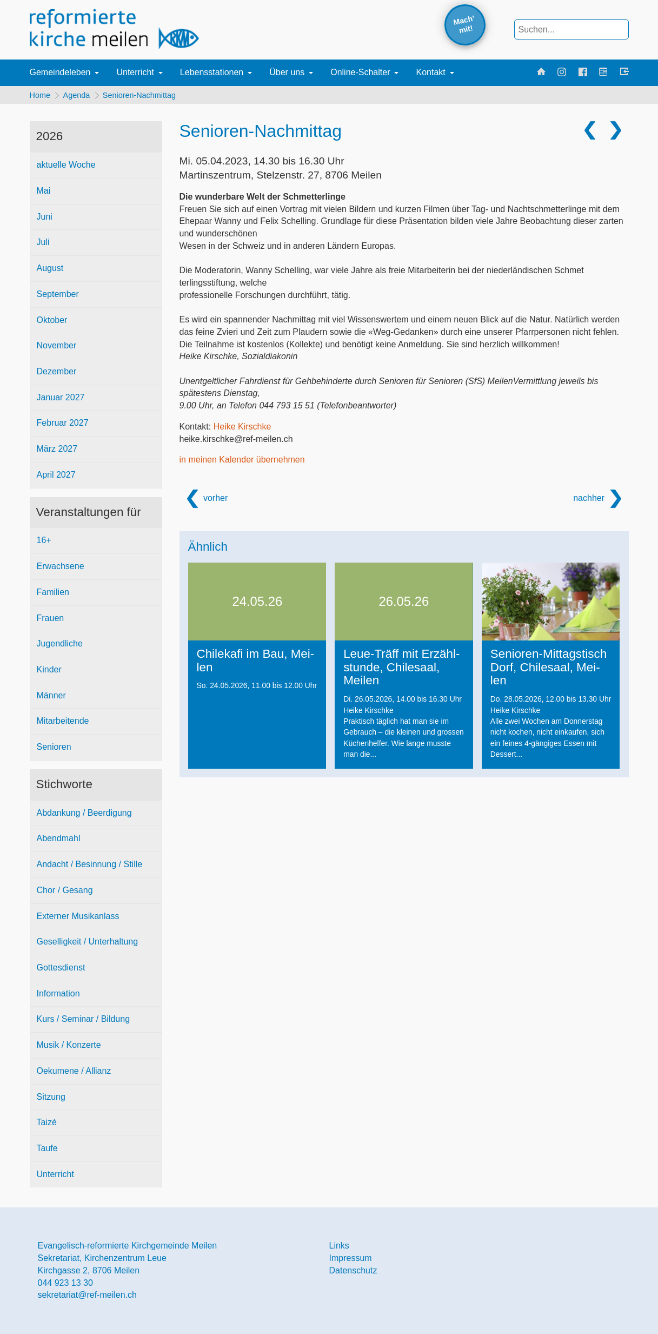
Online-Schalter (360, 72)
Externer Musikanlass (78, 918)
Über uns (286, 72)
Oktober (52, 322)
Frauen (50, 620)
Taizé (47, 1125)
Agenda (79, 96)
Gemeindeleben (60, 72)
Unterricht (135, 72)
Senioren (54, 750)
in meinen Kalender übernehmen (242, 462)
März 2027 (57, 452)
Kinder (49, 672)
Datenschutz (353, 1273)
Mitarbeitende (63, 724)
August (50, 270)
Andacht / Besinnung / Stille (90, 866)
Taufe (47, 1150)
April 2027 (56, 477)
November (57, 348)
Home (40, 96)
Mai (44, 193)
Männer (51, 698)
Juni (44, 219)
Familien (53, 594)
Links (339, 1248)
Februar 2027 (63, 426)
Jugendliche (60, 646)
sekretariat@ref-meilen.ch (87, 1298)
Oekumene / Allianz (74, 1073)
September (58, 296)
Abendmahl (59, 841)
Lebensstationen (211, 72)
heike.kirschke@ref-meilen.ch (236, 441)
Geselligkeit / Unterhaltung (87, 944)
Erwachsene (60, 568)
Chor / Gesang (65, 892)
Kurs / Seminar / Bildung (83, 1022)
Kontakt (430, 72)
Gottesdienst (61, 970)
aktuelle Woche (66, 168)
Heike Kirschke (242, 429)
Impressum (350, 1261)
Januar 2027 (61, 400)
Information (58, 996)
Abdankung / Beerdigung (84, 815)
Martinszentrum (281, 178)
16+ (44, 543)
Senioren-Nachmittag (145, 96)
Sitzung (51, 1099)
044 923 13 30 (65, 1285)
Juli (43, 245)
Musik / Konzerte (69, 1048)
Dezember (57, 374)
